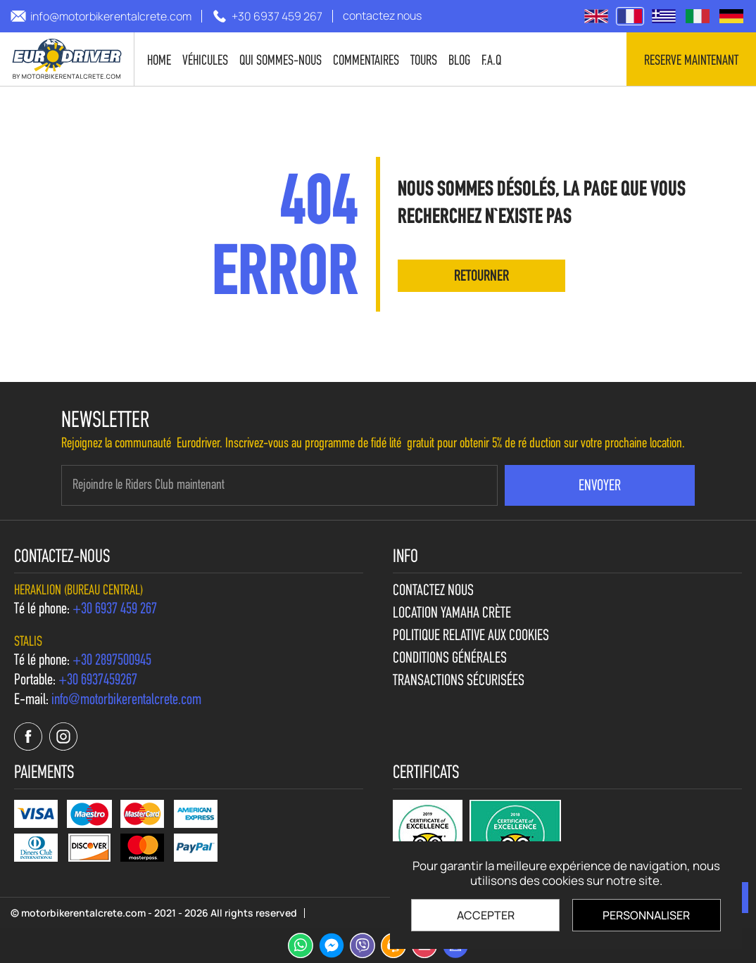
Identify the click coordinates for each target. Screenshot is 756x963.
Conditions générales (450, 659)
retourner (481, 277)
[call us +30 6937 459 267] (267, 16)
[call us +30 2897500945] (112, 661)
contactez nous (433, 591)
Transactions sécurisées (458, 681)
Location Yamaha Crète (452, 614)
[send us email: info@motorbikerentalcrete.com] (101, 16)
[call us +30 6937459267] (97, 681)
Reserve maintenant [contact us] (691, 61)
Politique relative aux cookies (471, 636)
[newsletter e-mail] (279, 485)
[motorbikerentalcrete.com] (67, 59)
